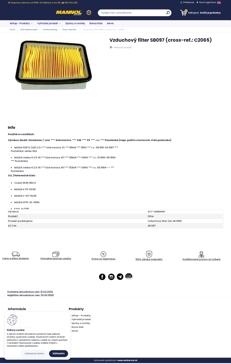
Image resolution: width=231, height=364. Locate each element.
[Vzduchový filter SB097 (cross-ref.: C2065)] (54, 66)
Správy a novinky (75, 23)
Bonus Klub (96, 23)
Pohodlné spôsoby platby (56, 256)
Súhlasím (59, 353)
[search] (144, 14)
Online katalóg (50, 29)
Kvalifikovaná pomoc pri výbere (201, 257)
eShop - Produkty (20, 23)
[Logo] (26, 12)
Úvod (12, 29)
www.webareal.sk (127, 361)
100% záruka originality (149, 257)
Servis (110, 23)
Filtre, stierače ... (70, 29)
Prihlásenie (188, 2)
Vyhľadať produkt (47, 23)
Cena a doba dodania (15, 257)
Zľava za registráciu (103, 256)
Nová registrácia (207, 2)
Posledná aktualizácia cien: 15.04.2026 (30, 292)
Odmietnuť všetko (34, 353)
